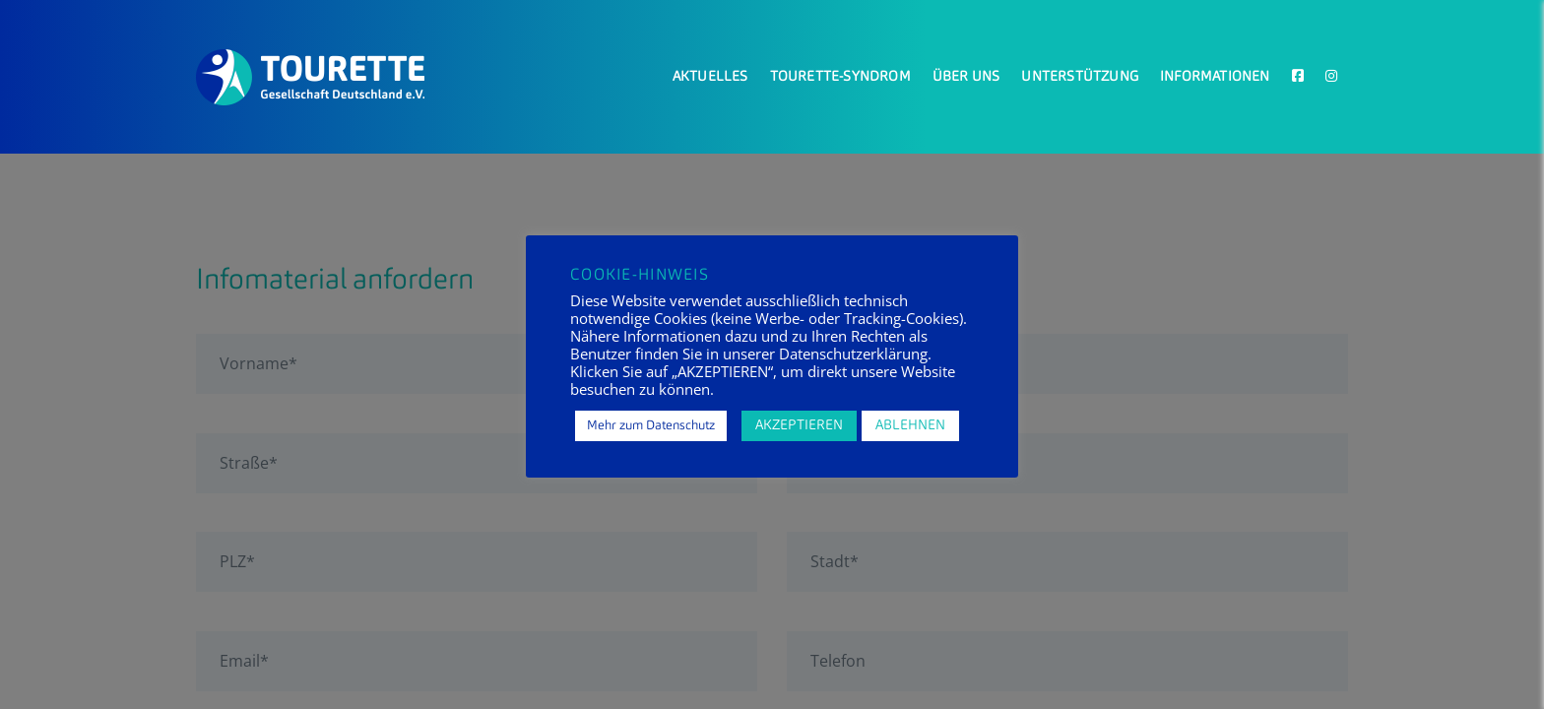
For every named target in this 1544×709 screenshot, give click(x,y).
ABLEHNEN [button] (910, 425)
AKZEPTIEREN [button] (799, 425)
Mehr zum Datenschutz (651, 425)
